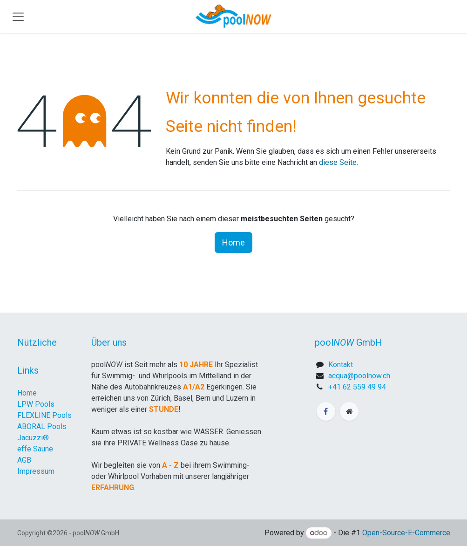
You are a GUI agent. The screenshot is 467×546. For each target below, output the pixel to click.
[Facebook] (326, 411)
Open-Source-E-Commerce (406, 532)
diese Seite (338, 162)
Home (233, 242)
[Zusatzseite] (349, 411)
